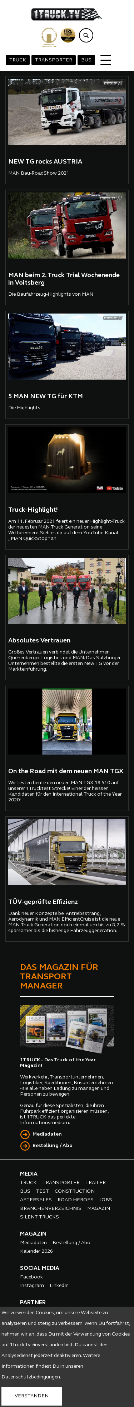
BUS (86, 60)
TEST (42, 1191)
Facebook (31, 1277)
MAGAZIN (98, 1208)
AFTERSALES (36, 1200)
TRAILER (95, 1183)
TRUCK (17, 60)
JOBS (105, 1200)
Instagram (32, 1285)
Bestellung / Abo (53, 1145)
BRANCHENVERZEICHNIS (50, 1208)
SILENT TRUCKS (39, 1217)
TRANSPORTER (53, 60)
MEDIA (29, 1174)
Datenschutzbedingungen (30, 1377)
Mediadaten (47, 1134)
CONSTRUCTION (75, 1191)
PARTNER (33, 1303)
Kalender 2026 (36, 1251)
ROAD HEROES (76, 1200)
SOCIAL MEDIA (39, 1268)
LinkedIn (59, 1285)
